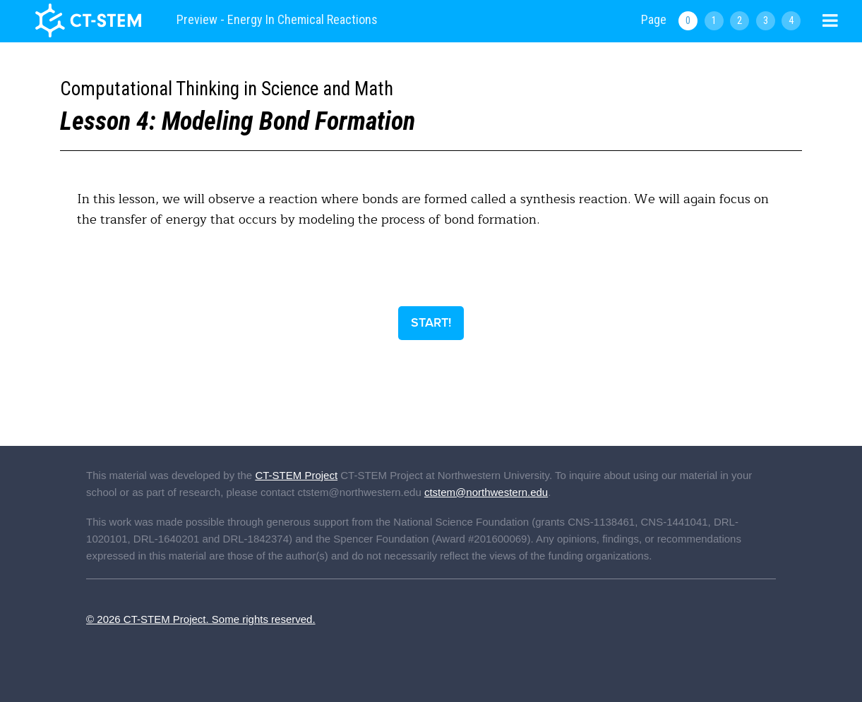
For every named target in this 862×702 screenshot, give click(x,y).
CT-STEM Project (296, 475)
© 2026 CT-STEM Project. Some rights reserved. (201, 619)
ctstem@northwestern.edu (486, 492)
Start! (431, 322)
